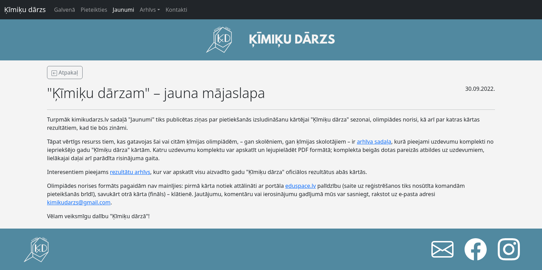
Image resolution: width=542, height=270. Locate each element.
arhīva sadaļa (374, 141)
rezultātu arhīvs (130, 172)
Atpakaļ (65, 72)
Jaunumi (123, 9)
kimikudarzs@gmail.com (79, 202)
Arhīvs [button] (148, 9)
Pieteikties (94, 9)
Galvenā (64, 9)
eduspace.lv (300, 186)
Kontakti (176, 9)
